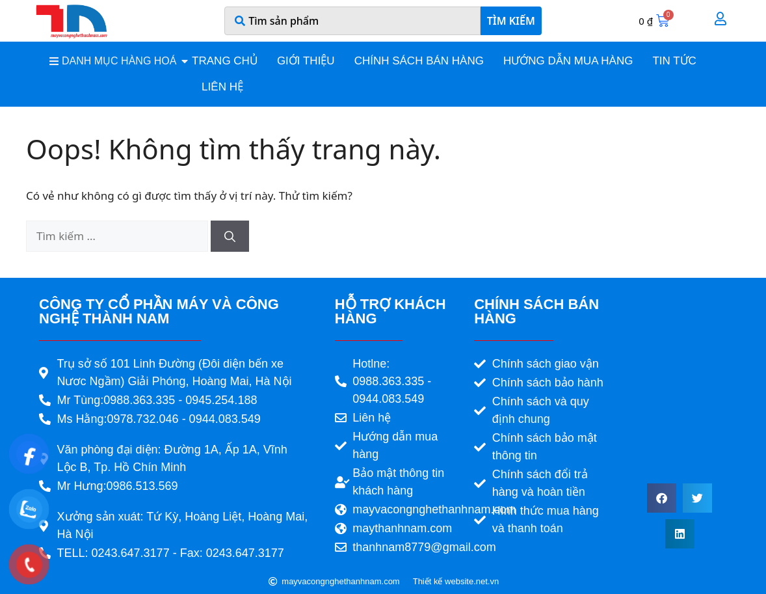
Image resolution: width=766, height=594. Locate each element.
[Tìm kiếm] (230, 236)
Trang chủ (225, 61)
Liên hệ (222, 87)
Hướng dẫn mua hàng (568, 61)
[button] (661, 498)
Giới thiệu (306, 61)
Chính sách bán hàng (419, 61)
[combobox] (352, 21)
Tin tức (674, 61)
